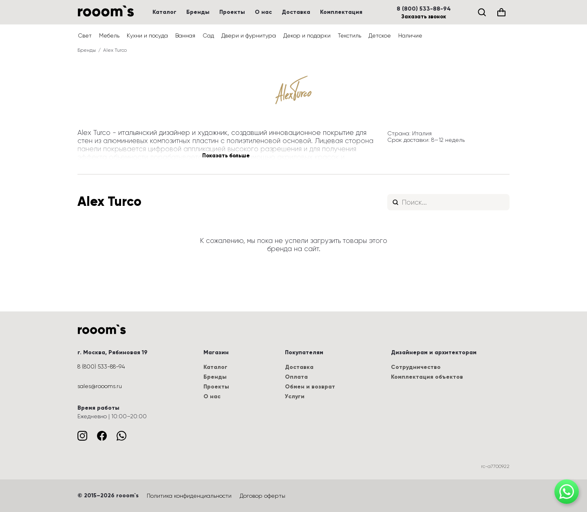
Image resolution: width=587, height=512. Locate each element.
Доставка (296, 12)
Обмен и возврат (310, 386)
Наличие (410, 35)
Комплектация (341, 12)
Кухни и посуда (147, 35)
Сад (208, 35)
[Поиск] (482, 12)
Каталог (164, 12)
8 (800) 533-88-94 (424, 9)
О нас (263, 12)
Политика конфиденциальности (189, 495)
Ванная (185, 35)
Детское (380, 35)
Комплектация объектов (427, 376)
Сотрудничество (416, 367)
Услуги (295, 396)
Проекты (232, 12)
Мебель (109, 35)
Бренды (198, 12)
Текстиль (349, 35)
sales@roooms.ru (99, 386)
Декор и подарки (307, 35)
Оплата (296, 376)
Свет (85, 35)
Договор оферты (262, 495)
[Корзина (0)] (501, 12)
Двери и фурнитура (248, 35)
